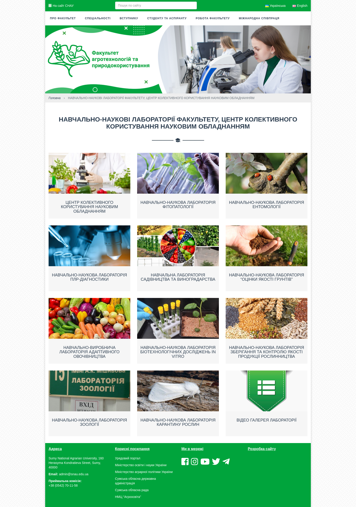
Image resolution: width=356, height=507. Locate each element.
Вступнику (129, 18)
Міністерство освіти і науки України (141, 465)
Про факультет (63, 18)
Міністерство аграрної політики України (144, 472)
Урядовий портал (127, 458)
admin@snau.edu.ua (73, 474)
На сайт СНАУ (61, 5)
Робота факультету (213, 18)
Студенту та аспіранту (167, 18)
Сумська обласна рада (132, 490)
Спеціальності (98, 18)
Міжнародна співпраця (259, 18)
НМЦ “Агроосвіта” (128, 497)
